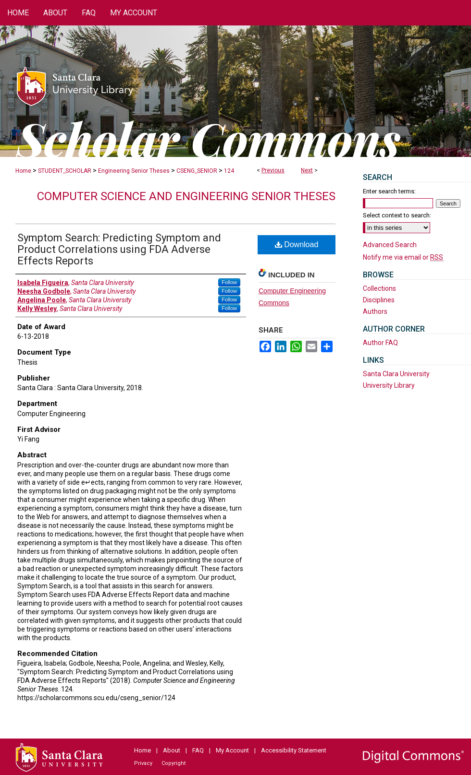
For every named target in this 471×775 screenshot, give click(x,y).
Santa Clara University (396, 374)
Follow (229, 282)
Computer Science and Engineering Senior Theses (186, 196)
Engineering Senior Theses (134, 170)
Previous (273, 170)
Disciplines (379, 300)
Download (297, 244)
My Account (232, 750)
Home (23, 170)
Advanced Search (390, 245)
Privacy (143, 763)
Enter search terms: (389, 191)
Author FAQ (380, 342)
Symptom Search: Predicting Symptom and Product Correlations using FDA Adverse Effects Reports (119, 249)
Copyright (173, 763)
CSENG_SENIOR (196, 170)
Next (307, 170)
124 (229, 170)
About (171, 750)
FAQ (198, 750)
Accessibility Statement (293, 750)
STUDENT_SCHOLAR (64, 170)
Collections (379, 288)
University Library (389, 385)
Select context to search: (397, 215)
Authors (375, 311)
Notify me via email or (403, 257)
